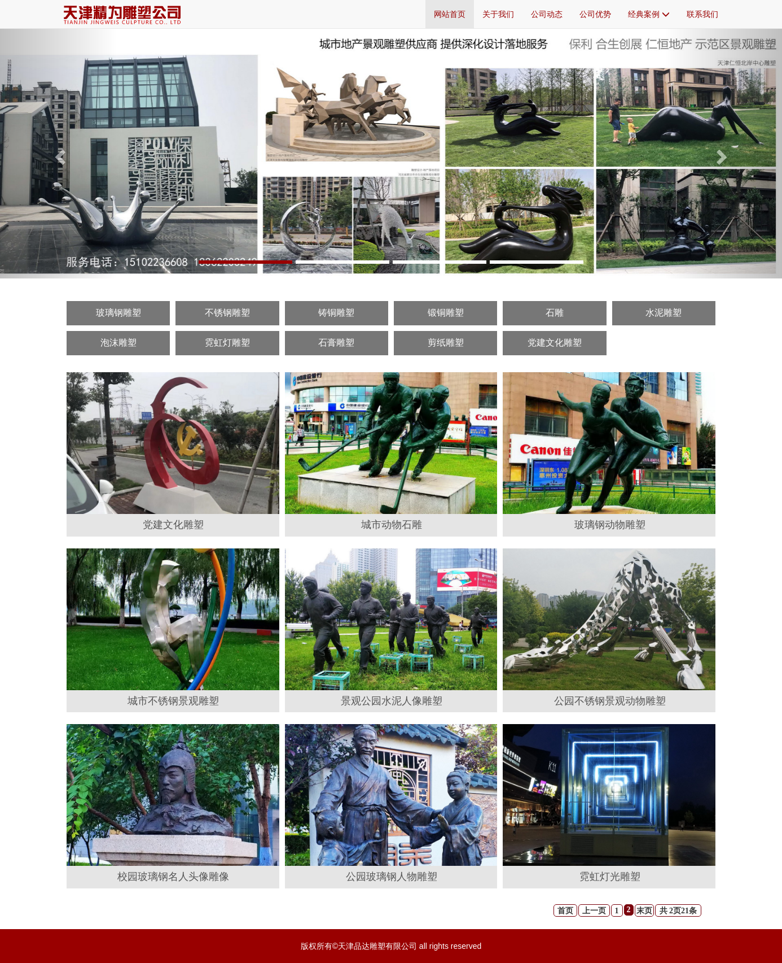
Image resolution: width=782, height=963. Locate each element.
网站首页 (449, 14)
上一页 (594, 911)
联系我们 (702, 14)
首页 (565, 911)
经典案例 (649, 14)
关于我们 (498, 14)
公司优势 (595, 14)
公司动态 (547, 14)
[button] (58, 153)
